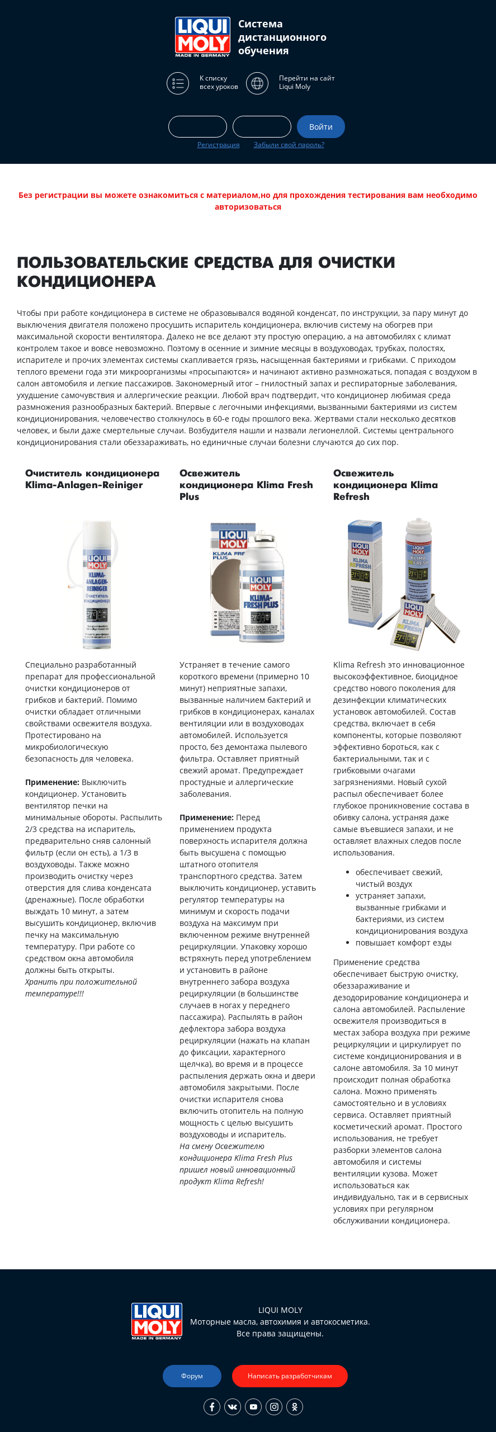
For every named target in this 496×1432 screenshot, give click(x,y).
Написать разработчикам (290, 1376)
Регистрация (218, 144)
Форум (192, 1376)
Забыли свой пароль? (289, 144)
